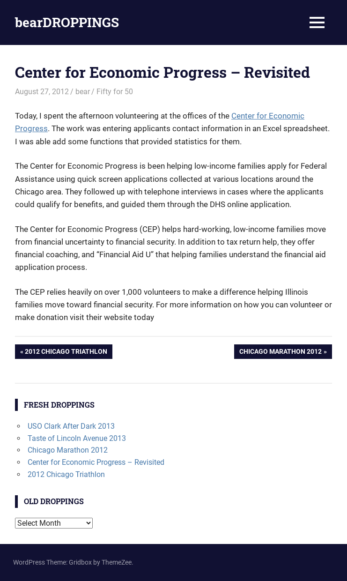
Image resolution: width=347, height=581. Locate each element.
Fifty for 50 (114, 91)
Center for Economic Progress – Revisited (96, 462)
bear (82, 91)
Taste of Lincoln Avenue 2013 (77, 438)
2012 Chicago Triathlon (65, 352)
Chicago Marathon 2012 (280, 352)
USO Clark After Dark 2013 (71, 426)
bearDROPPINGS (67, 22)
